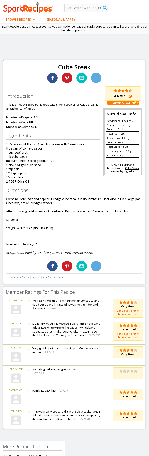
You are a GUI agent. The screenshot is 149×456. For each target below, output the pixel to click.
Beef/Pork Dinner (53, 277)
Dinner (36, 277)
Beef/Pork (23, 277)
